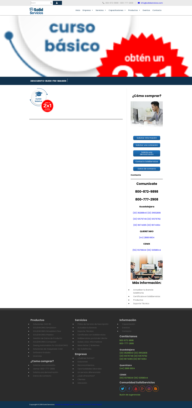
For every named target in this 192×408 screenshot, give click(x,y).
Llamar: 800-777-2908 (44, 368)
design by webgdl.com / (64, 404)
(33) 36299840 (140, 212)
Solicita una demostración (45, 372)
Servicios (101, 10)
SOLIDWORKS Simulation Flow (47, 331)
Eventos (146, 10)
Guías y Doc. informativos (90, 341)
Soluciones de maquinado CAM (47, 349)
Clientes (81, 379)
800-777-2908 (127, 343)
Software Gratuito (41, 352)
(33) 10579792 (154, 219)
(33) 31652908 (154, 212)
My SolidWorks (84, 349)
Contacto (157, 10)
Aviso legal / (97, 404)
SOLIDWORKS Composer (44, 341)
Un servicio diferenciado (89, 372)
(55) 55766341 (139, 250)
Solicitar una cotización (44, 365)
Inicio (78, 10)
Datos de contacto (42, 375)
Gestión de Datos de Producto (47, 338)
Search (33, 3)
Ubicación (82, 383)
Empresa (88, 10)
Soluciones (83, 361)
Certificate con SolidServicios (91, 334)
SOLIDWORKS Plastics (43, 334)
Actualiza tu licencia (87, 327)
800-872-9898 (127, 340)
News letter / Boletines (88, 345)
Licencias (37, 356)
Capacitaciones (117, 10)
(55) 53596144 (154, 250)
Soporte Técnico (141, 303)
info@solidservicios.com (150, 3)
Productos (134, 10)
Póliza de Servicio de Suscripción (93, 324)
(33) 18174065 (139, 225)
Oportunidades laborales (90, 368)
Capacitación (128, 324)
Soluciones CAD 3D (42, 324)
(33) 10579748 (140, 219)
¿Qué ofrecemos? (86, 375)
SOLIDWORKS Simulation (44, 327)
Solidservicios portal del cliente (92, 338)
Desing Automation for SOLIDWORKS (50, 345)
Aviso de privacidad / (83, 404)
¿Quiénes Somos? (86, 358)
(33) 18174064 (153, 225)
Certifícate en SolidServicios (146, 296)
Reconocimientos (86, 365)
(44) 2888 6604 (146, 237)
